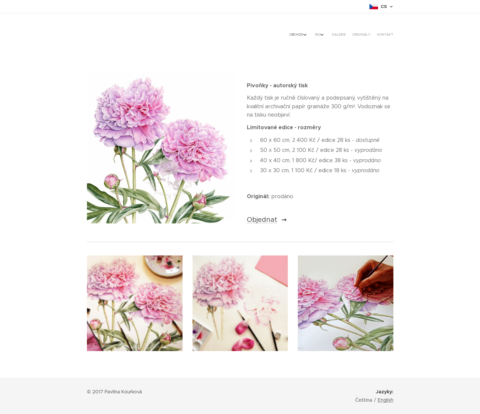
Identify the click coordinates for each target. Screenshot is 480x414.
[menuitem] (360, 35)
